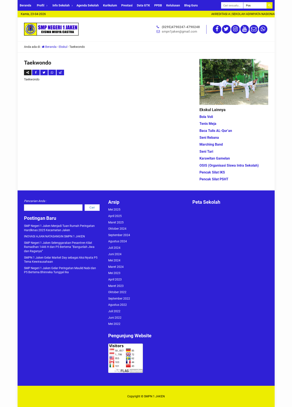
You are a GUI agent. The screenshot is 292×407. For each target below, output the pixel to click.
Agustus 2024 (117, 241)
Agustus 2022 (117, 304)
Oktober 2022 (117, 292)
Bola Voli (206, 117)
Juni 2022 (114, 317)
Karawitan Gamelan (214, 158)
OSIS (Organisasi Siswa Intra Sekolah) (229, 165)
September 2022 (119, 298)
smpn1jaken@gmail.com (179, 31)
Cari (92, 207)
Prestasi (127, 5)
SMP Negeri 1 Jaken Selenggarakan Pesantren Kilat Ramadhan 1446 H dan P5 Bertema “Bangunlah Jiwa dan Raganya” (59, 247)
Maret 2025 (116, 222)
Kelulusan (173, 5)
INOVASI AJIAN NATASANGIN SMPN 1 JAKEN (54, 236)
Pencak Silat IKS (212, 172)
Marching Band (211, 144)
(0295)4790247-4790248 (181, 27)
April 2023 (115, 279)
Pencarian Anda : (35, 201)
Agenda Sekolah (87, 5)
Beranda (25, 5)
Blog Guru (191, 5)
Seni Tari (206, 151)
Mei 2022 (114, 324)
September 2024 (119, 235)
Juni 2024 (114, 254)
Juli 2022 (114, 311)
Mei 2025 (114, 209)
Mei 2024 (114, 260)
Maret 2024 (116, 266)
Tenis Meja (207, 124)
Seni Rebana (209, 138)
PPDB (158, 5)
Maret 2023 (116, 286)
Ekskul (63, 46)
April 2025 (115, 216)
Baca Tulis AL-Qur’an (215, 131)
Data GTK (143, 5)
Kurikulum (110, 5)
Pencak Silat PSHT (213, 179)
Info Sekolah (61, 5)
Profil (40, 5)
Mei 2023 (114, 273)
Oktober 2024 (117, 228)
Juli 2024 (114, 247)
